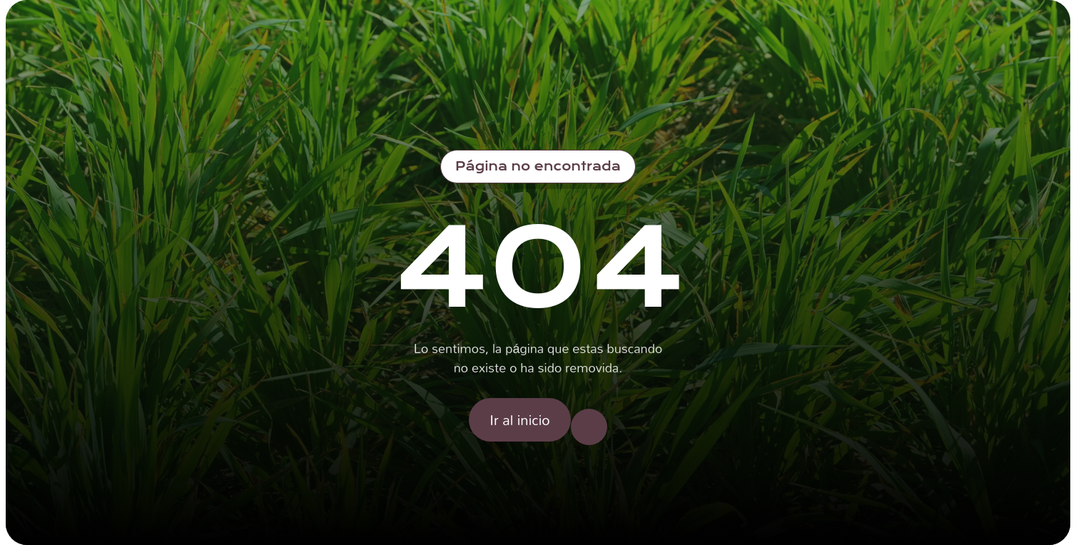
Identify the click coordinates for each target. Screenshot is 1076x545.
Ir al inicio (519, 419)
